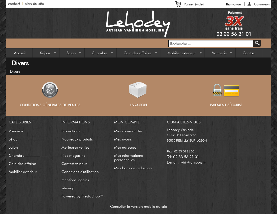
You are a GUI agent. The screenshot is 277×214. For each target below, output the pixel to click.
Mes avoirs (123, 139)
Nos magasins (73, 155)
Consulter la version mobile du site (138, 206)
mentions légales (75, 180)
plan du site (34, 3)
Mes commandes (128, 131)
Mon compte (127, 122)
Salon (71, 54)
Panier (194, 4)
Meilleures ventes (75, 147)
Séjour (44, 54)
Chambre (99, 54)
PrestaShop (90, 196)
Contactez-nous (74, 163)
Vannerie (219, 54)
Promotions (70, 131)
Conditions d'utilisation (80, 172)
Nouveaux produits (77, 139)
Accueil (19, 53)
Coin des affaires (137, 54)
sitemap (67, 188)
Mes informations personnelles (128, 157)
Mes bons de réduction (133, 168)
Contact (249, 53)
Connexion (262, 4)
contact (14, 3)
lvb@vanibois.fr (193, 162)
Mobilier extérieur (181, 54)
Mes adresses (125, 147)
